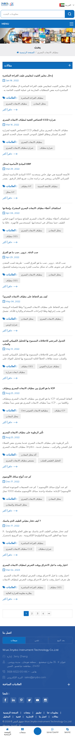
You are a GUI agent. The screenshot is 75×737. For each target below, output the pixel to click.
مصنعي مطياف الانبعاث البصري (20, 460)
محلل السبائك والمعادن (16, 504)
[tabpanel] (37, 664)
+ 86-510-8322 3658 (18, 671)
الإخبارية (29, 716)
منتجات (27, 712)
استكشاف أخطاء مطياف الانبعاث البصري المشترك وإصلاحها (32, 208)
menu (37, 23)
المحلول (6, 716)
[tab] (14, 640)
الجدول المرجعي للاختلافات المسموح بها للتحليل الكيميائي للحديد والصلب (34, 342)
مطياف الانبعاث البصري (16, 103)
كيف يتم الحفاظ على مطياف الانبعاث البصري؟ (25, 296)
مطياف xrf (26, 186)
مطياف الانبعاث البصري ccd (19, 549)
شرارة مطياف (46, 148)
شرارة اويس (11, 324)
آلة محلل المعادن (28, 454)
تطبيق (38, 712)
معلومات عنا (52, 712)
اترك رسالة (37, 731)
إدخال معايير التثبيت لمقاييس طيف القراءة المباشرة (28, 75)
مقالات (55, 716)
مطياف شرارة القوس (49, 366)
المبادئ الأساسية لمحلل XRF (17, 163)
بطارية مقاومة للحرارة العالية (19, 593)
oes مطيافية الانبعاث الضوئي (34, 410)
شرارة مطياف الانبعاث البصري (19, 148)
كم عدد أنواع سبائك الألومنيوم (17, 476)
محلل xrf (10, 192)
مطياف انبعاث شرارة (15, 372)
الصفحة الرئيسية (26, 52)
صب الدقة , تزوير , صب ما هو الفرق (20, 252)
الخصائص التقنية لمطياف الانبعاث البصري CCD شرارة (29, 119)
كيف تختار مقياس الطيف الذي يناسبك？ (22, 520)
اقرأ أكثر (7, 109)
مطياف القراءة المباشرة (32, 98)
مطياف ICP (59, 410)
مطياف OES (12, 236)
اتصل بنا (42, 716)
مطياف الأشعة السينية (47, 186)
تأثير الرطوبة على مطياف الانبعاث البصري (23, 432)
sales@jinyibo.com (35, 677)
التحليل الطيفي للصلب (50, 460)
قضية (18, 716)
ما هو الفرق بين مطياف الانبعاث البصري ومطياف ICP (29, 388)
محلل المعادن (39, 103)
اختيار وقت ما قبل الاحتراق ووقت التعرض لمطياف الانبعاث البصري (35, 565)
